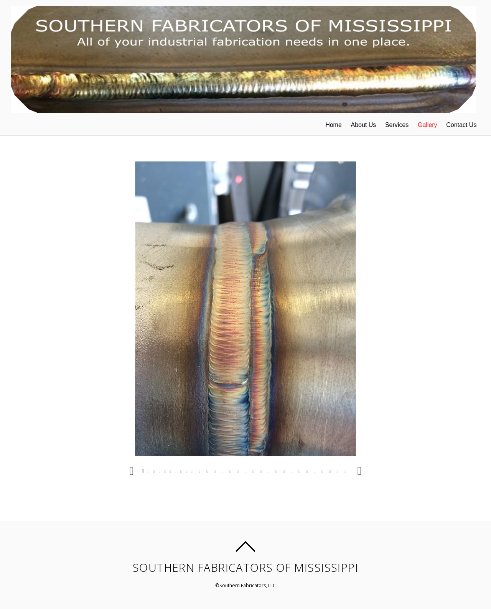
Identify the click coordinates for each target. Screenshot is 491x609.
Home (333, 125)
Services (397, 125)
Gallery (427, 125)
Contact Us (461, 125)
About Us (363, 125)
